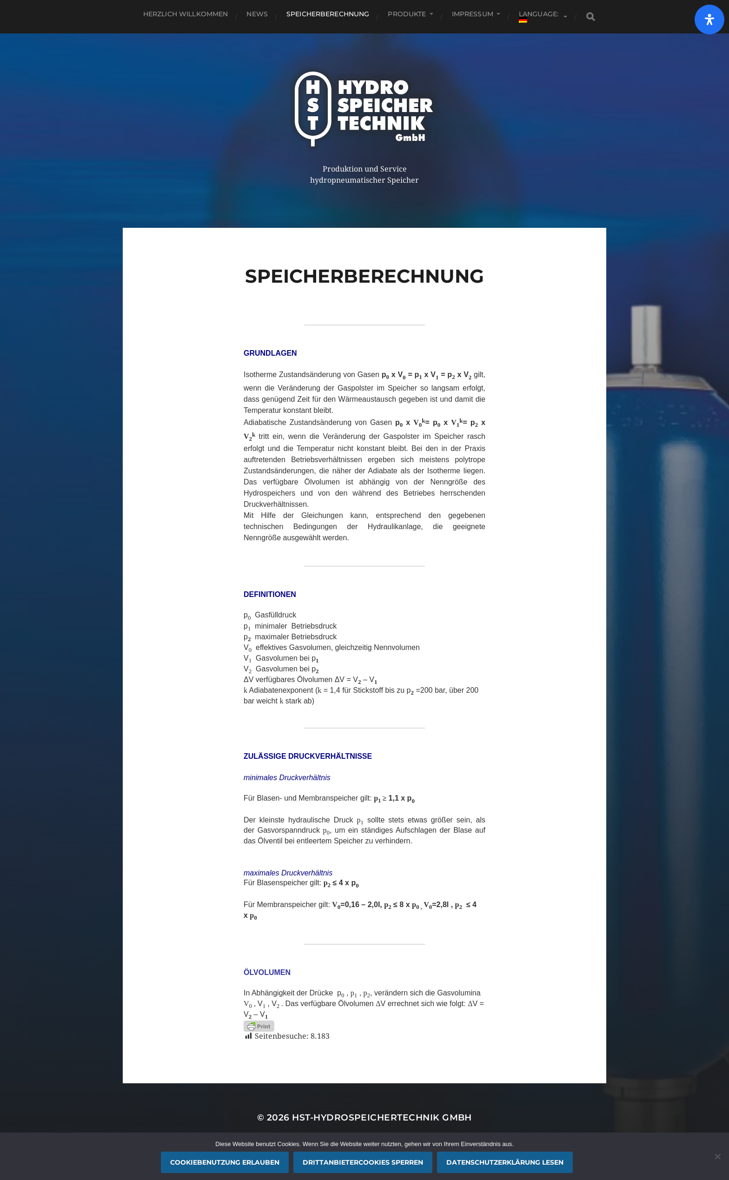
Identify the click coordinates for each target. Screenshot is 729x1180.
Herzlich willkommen (185, 14)
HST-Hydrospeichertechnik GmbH (382, 1117)
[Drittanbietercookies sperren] (717, 1156)
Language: (539, 16)
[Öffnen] (709, 19)
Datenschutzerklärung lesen (504, 1162)
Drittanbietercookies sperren (363, 1162)
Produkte (407, 14)
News (257, 14)
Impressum (472, 14)
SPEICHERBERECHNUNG (328, 14)
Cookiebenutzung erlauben (224, 1162)
